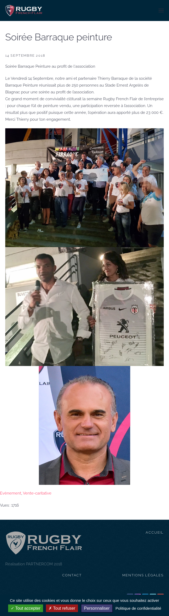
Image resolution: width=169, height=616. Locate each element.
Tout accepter (25, 608)
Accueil (155, 532)
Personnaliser (97, 608)
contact (72, 575)
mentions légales (143, 575)
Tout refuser (62, 608)
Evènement (10, 493)
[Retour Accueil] (23, 10)
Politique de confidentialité (138, 608)
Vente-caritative (37, 493)
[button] (161, 10)
